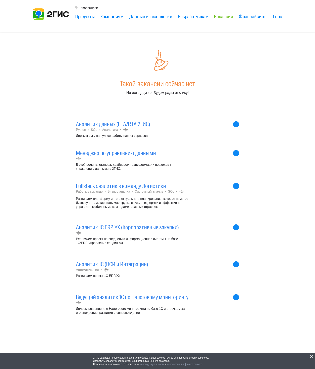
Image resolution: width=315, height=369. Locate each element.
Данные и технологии (150, 16)
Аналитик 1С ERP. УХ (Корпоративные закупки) (127, 227)
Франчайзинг (252, 16)
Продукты (85, 16)
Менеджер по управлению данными (116, 153)
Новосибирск (88, 8)
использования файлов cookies (184, 364)
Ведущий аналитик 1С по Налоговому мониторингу (132, 297)
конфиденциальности (152, 364)
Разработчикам (193, 16)
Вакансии (223, 16)
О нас (276, 16)
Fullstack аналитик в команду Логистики (121, 185)
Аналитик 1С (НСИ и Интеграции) (112, 264)
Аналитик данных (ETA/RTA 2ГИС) (113, 124)
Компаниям (112, 16)
